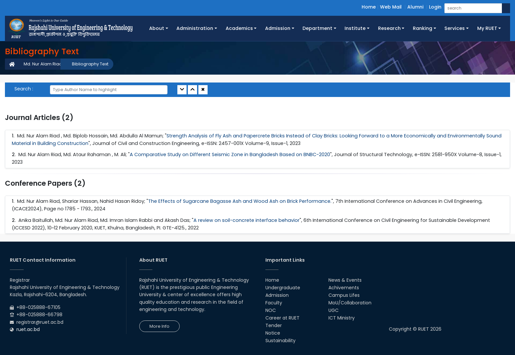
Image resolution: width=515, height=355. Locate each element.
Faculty (273, 302)
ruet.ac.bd (28, 329)
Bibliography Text (90, 64)
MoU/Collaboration (349, 302)
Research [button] (389, 28)
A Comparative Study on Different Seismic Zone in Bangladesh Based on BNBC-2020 (230, 154)
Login (435, 7)
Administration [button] (194, 28)
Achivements (343, 287)
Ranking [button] (422, 28)
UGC (333, 310)
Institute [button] (355, 28)
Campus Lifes (344, 295)
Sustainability (280, 340)
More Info (159, 326)
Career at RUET (282, 318)
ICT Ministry (341, 318)
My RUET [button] (487, 28)
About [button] (156, 28)
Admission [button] (277, 28)
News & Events (345, 280)
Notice (272, 333)
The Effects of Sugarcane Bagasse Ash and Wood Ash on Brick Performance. (239, 201)
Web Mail (391, 7)
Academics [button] (239, 28)
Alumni (415, 7)
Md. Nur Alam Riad (43, 64)
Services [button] (454, 28)
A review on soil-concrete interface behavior (246, 220)
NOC (270, 310)
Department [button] (317, 28)
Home (369, 7)
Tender (273, 325)
